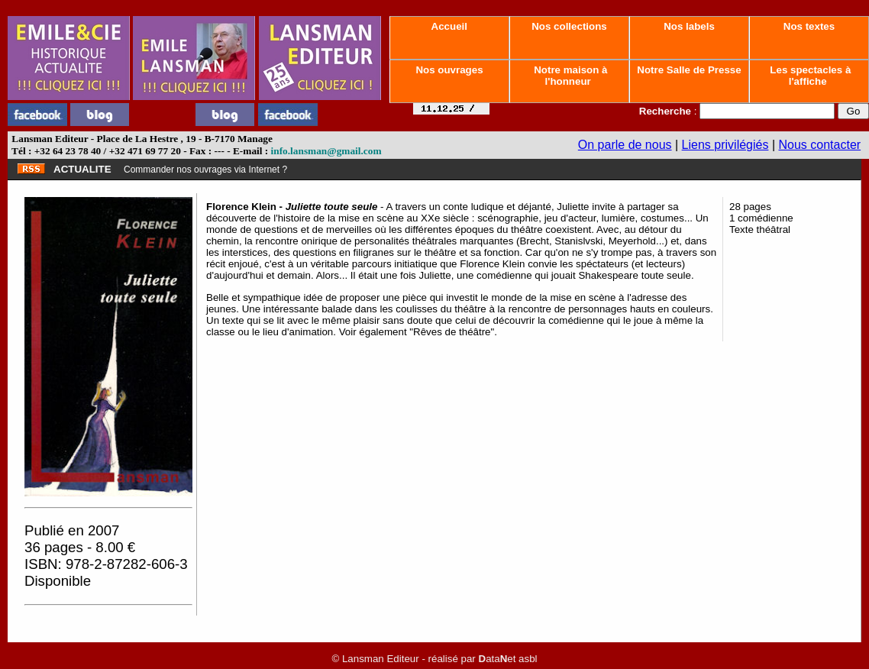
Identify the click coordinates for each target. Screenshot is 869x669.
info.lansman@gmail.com (326, 151)
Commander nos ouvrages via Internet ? (205, 169)
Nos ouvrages (449, 70)
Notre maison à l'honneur (569, 75)
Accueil (449, 26)
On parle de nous (625, 144)
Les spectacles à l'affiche (809, 75)
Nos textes (809, 26)
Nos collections (569, 26)
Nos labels (689, 26)
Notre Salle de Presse (690, 70)
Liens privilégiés (725, 144)
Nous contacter (820, 144)
